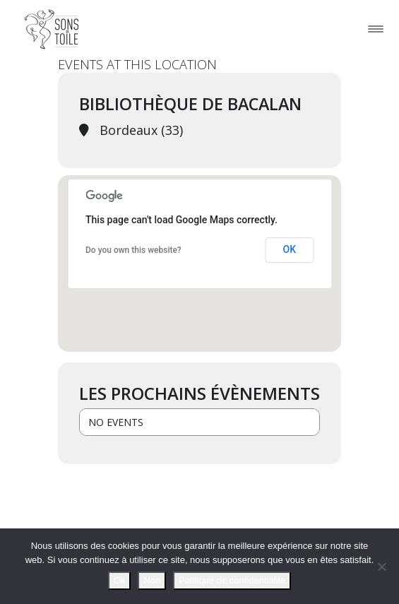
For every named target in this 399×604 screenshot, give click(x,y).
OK (290, 249)
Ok (120, 580)
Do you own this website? (133, 250)
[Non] (381, 566)
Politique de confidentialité (232, 580)
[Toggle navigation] (375, 28)
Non (151, 580)
